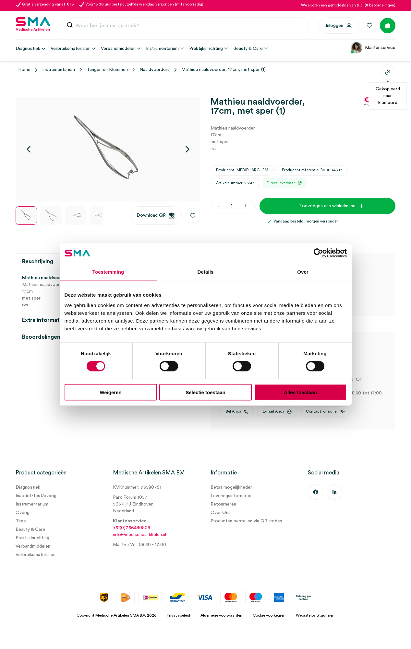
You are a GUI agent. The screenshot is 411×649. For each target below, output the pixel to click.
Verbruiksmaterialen (35, 554)
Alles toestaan (300, 392)
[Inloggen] (339, 25)
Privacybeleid (178, 615)
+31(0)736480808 (131, 528)
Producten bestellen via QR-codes (246, 521)
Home (24, 69)
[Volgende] (187, 149)
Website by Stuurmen (315, 615)
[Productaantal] (232, 206)
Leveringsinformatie (231, 496)
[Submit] (69, 26)
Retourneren (223, 504)
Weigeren (110, 392)
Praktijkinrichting (32, 538)
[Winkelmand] (387, 25)
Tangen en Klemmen (107, 69)
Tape (21, 521)
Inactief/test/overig (36, 496)
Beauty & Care (30, 529)
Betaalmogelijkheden (232, 487)
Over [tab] (302, 272)
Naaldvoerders (154, 69)
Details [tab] (206, 272)
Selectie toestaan (205, 392)
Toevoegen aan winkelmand (327, 206)
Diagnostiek (28, 487)
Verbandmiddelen (33, 546)
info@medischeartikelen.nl (139, 534)
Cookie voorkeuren (269, 615)
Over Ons (221, 512)
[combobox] (184, 26)
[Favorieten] (369, 25)
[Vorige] (28, 149)
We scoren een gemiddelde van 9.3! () (348, 5)
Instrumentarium (58, 69)
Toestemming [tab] (108, 272)
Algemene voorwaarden (221, 615)
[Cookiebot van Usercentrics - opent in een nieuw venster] (318, 253)
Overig (23, 512)
